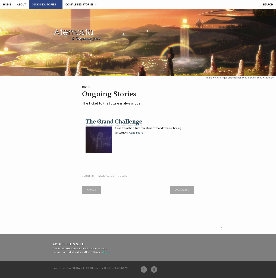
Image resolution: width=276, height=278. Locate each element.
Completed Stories (79, 4)
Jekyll (89, 268)
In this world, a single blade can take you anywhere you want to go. (240, 77)
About (21, 4)
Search (268, 4)
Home (7, 4)
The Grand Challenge (114, 121)
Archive (91, 189)
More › (106, 252)
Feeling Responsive (116, 268)
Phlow (76, 268)
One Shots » (182, 189)
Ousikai (88, 175)
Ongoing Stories (44, 4)
